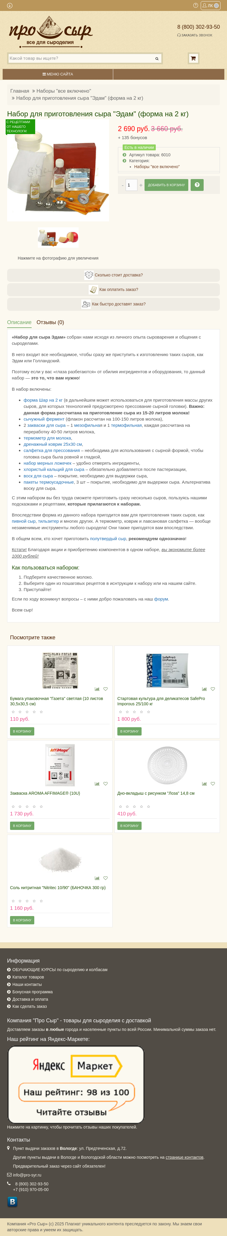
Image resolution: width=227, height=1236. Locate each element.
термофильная (126, 425)
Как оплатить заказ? (113, 289)
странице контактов (185, 1157)
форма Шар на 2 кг (43, 400)
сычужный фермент (44, 418)
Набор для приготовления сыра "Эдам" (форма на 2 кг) (79, 98)
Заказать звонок (194, 35)
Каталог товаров (28, 977)
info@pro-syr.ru (27, 1175)
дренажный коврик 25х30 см (53, 444)
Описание (19, 322)
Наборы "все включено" (64, 91)
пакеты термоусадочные (49, 482)
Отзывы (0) (50, 322)
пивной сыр (23, 521)
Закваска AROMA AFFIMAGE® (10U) (45, 793)
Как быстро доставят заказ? (113, 304)
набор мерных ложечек (48, 463)
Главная (19, 91)
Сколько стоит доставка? (113, 275)
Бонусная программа (32, 991)
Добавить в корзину (166, 185)
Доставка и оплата (30, 999)
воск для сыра (38, 475)
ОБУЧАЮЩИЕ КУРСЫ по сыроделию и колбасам (60, 969)
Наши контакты (27, 984)
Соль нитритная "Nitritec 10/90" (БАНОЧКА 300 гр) (58, 887)
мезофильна (87, 425)
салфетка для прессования (52, 450)
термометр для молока (47, 437)
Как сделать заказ (29, 1006)
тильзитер (48, 521)
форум (161, 598)
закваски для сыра (46, 425)
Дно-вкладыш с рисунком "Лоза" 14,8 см (155, 793)
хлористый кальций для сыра (54, 469)
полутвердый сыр (108, 538)
